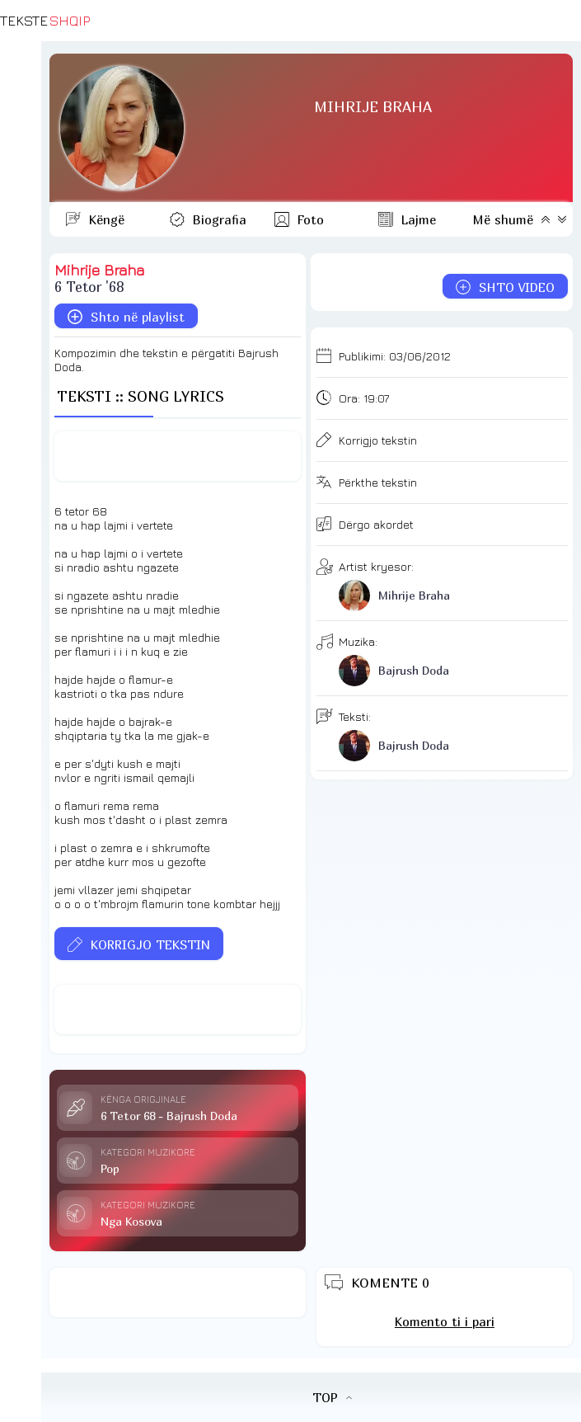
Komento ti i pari (444, 1321)
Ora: (364, 398)
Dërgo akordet (376, 524)
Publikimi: (395, 356)
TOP (332, 1397)
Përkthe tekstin (378, 482)
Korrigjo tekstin (378, 440)
